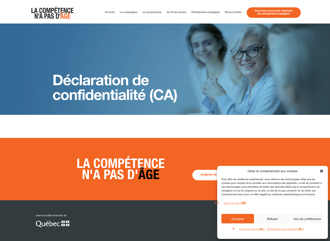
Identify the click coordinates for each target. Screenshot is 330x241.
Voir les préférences (307, 219)
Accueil (110, 12)
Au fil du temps (176, 12)
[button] (321, 171)
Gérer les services (235, 202)
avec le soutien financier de (52, 220)
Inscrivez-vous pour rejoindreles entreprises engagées (274, 12)
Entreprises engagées (206, 12)
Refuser (272, 219)
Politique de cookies (252, 229)
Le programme (152, 12)
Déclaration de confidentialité (285, 229)
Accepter (237, 219)
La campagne (128, 12)
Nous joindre (233, 12)
